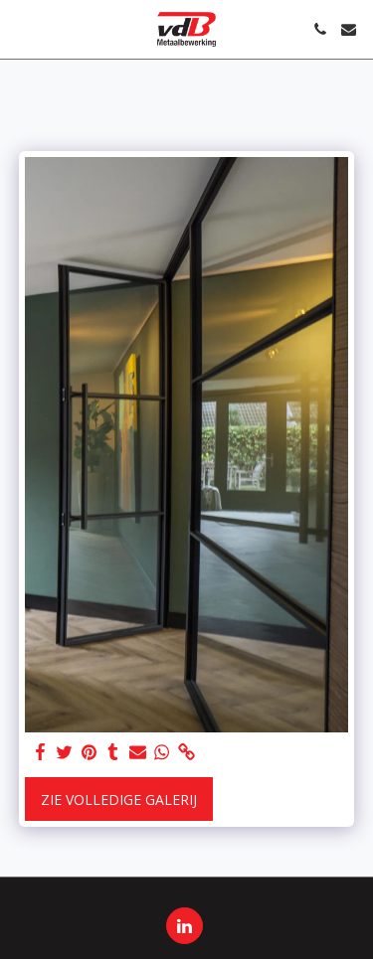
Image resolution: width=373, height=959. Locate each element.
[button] (22, 28)
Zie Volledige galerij (119, 799)
